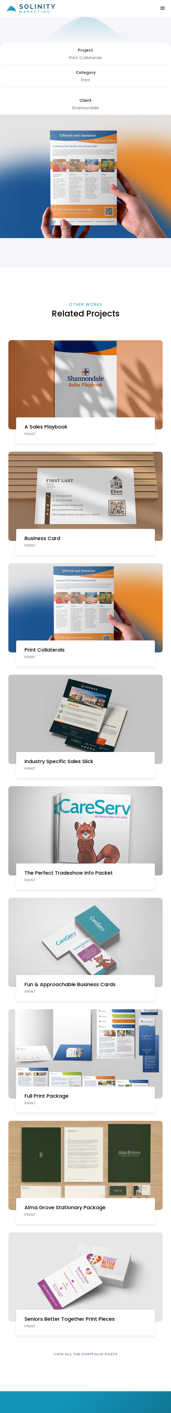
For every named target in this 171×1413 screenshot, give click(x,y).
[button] (162, 8)
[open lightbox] (41, 259)
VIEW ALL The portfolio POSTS (86, 1354)
